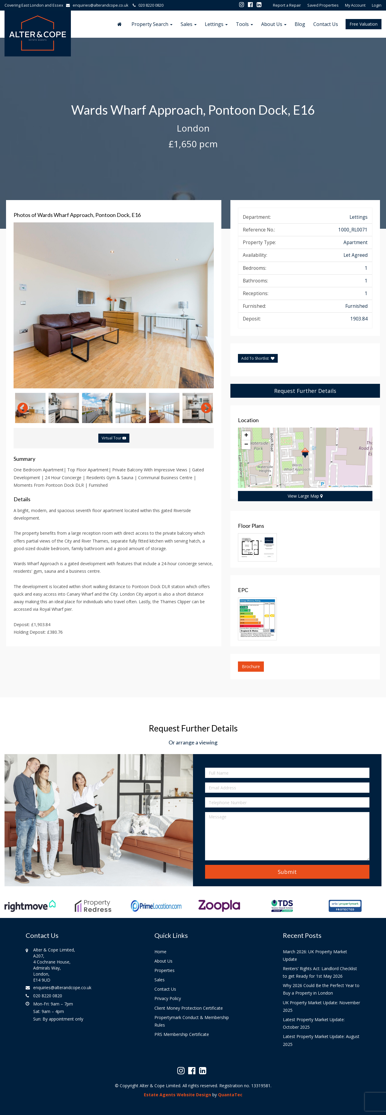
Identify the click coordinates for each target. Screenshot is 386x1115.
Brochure (251, 666)
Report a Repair (287, 5)
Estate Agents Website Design (177, 1094)
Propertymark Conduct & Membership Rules (191, 1021)
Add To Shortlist (255, 358)
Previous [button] (20, 408)
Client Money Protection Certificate (188, 1008)
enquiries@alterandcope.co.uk (98, 5)
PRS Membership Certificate (181, 1034)
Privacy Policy (167, 998)
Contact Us (325, 24)
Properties (164, 970)
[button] (305, 453)
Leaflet (333, 486)
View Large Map (305, 496)
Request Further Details (305, 390)
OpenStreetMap (351, 486)
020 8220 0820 (147, 5)
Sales (189, 24)
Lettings (216, 24)
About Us (273, 24)
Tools (244, 24)
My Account (355, 5)
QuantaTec (230, 1094)
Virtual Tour (114, 438)
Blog (300, 24)
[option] (114, 305)
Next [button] (203, 408)
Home (160, 951)
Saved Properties (323, 5)
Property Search (151, 24)
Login (376, 5)
